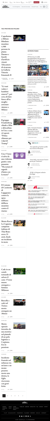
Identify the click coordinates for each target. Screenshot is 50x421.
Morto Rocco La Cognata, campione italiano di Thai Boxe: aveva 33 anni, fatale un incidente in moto (6, 231)
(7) (47, 122)
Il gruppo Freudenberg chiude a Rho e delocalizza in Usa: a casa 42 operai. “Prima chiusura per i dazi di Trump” (6, 132)
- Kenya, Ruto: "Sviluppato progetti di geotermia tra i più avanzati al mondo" (37, 208)
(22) (11, 146)
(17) (11, 113)
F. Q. (2, 113)
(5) (11, 293)
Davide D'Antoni (35, 163)
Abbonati (36, 2)
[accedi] (44, 2)
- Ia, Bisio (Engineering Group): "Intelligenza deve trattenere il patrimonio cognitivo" (38, 191)
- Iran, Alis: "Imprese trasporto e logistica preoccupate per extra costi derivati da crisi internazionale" (36, 198)
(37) (11, 214)
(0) (11, 245)
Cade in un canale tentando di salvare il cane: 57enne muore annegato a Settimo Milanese (6, 279)
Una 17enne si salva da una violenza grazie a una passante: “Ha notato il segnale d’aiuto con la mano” (6, 164)
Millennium (18, 2)
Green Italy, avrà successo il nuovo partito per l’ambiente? (39, 160)
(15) (11, 350)
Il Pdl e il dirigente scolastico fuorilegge (38, 173)
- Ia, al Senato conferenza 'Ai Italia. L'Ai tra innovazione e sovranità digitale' (36, 201)
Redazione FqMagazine (4, 79)
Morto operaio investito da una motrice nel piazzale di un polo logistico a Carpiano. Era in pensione (6, 336)
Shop (27, 2)
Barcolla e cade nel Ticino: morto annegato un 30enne (6, 307)
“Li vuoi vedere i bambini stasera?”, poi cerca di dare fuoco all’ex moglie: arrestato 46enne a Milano (6, 98)
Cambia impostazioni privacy (16, 408)
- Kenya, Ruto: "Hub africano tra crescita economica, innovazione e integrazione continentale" (37, 194)
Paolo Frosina (31, 86)
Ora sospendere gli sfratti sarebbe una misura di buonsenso (39, 147)
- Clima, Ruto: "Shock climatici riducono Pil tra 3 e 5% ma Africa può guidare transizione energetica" (38, 211)
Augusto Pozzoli (35, 176)
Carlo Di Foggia (32, 122)
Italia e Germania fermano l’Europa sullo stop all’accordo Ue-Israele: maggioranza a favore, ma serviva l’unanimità (35, 131)
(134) (47, 137)
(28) (31, 154)
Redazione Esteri (32, 105)
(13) (11, 177)
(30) (47, 105)
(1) (12, 78)
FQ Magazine (22, 2)
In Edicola (11, 2)
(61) (31, 167)
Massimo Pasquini (35, 151)
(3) (31, 180)
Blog (14, 2)
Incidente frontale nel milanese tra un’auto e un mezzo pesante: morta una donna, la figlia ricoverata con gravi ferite (6, 371)
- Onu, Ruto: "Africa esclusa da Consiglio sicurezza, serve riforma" (36, 204)
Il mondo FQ (30, 2)
